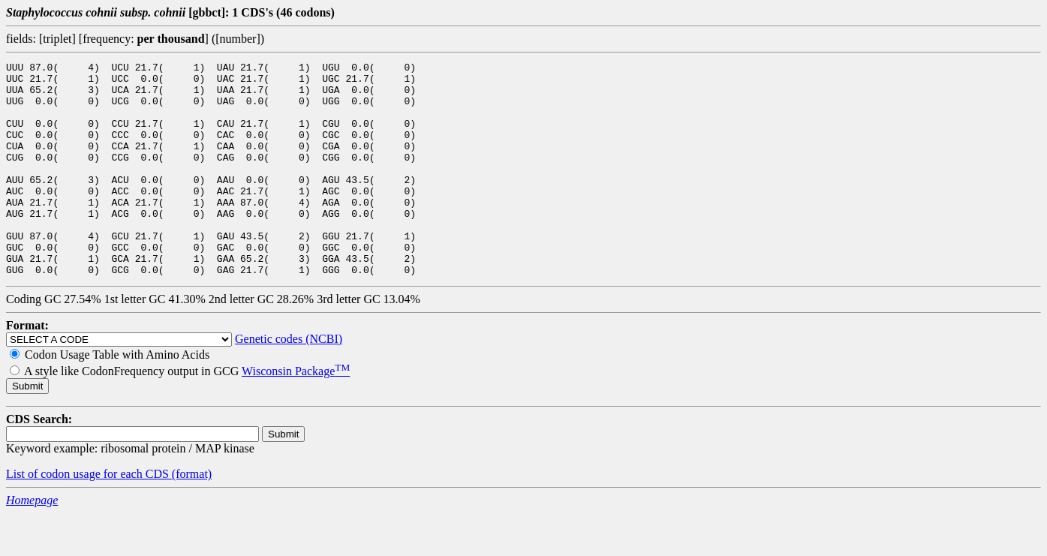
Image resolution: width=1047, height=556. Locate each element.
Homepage (32, 542)
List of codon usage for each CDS (89, 516)
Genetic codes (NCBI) (288, 381)
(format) (192, 516)
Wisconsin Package (296, 413)
